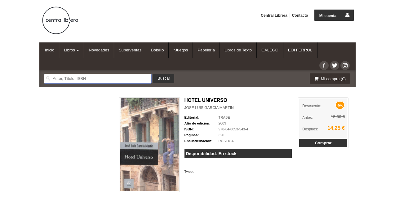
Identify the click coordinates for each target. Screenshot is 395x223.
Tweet (189, 171)
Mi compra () (329, 78)
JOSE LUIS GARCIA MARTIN (209, 108)
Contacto (300, 15)
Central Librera (274, 15)
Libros (71, 50)
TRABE (224, 117)
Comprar (323, 143)
